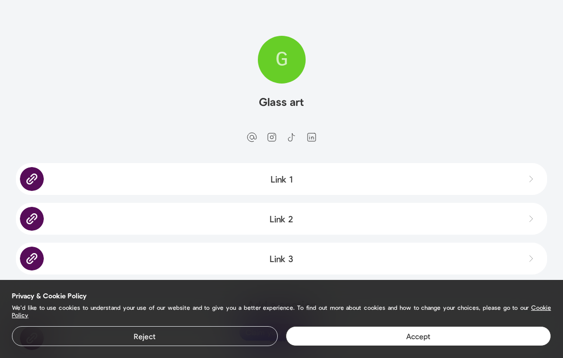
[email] (252, 137)
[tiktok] (292, 137)
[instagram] (272, 137)
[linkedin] (312, 137)
